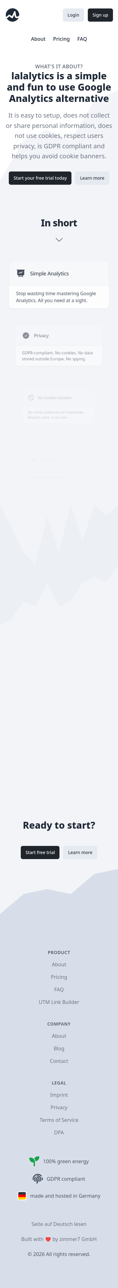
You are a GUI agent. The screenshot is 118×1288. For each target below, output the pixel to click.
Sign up (100, 15)
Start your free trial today (40, 178)
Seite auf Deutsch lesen (59, 1224)
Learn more (92, 178)
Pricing (61, 38)
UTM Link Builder (59, 1002)
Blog (58, 1048)
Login (73, 15)
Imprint (59, 1094)
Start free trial (40, 852)
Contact (59, 1061)
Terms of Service (59, 1119)
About (38, 38)
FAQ (82, 38)
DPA (59, 1132)
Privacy (59, 1107)
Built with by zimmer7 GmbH (59, 1239)
